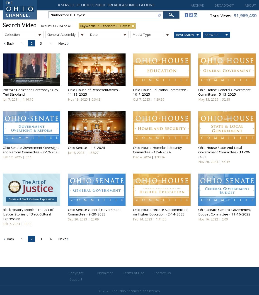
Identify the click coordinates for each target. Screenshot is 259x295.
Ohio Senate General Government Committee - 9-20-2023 (94, 211)
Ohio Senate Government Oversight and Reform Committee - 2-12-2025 (31, 149)
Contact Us (156, 273)
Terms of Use (129, 273)
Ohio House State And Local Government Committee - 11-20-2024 (224, 152)
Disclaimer (102, 273)
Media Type (152, 34)
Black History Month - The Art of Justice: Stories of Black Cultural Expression (28, 214)
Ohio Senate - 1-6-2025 (86, 147)
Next (61, 43)
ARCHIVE (197, 5)
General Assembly (66, 34)
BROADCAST (224, 5)
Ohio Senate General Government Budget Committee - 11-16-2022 (224, 211)
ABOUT (250, 5)
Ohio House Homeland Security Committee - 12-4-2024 (157, 149)
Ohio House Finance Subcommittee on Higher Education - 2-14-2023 (160, 211)
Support (184, 273)
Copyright (75, 273)
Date (109, 34)
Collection (24, 34)
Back (10, 43)
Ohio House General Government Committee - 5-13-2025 (224, 92)
